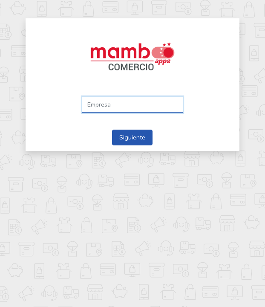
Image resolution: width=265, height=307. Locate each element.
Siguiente (132, 137)
